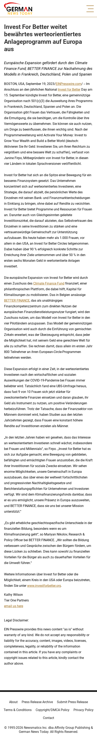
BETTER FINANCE (17, 300)
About (13, 702)
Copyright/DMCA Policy (52, 710)
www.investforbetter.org (44, 586)
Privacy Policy (84, 710)
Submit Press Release (72, 702)
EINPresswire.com (68, 84)
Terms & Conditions (18, 710)
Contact (48, 718)
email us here (13, 606)
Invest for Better (69, 89)
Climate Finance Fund (48, 283)
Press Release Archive (37, 702)
